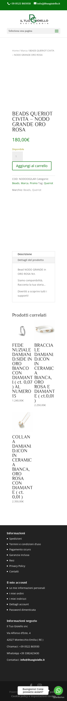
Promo (34, 183)
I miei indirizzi (17, 598)
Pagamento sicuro (20, 549)
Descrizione (25, 254)
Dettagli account (19, 604)
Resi (11, 560)
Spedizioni (15, 538)
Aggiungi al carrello (32, 165)
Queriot (48, 183)
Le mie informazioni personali (27, 588)
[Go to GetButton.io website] (58, 697)
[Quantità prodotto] (17, 156)
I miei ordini (16, 593)
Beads (15, 183)
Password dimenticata (22, 609)
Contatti (14, 571)
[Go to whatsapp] (58, 690)
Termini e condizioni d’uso (25, 544)
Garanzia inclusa (19, 555)
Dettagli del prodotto (31, 260)
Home (15, 50)
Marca (24, 50)
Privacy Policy (17, 566)
